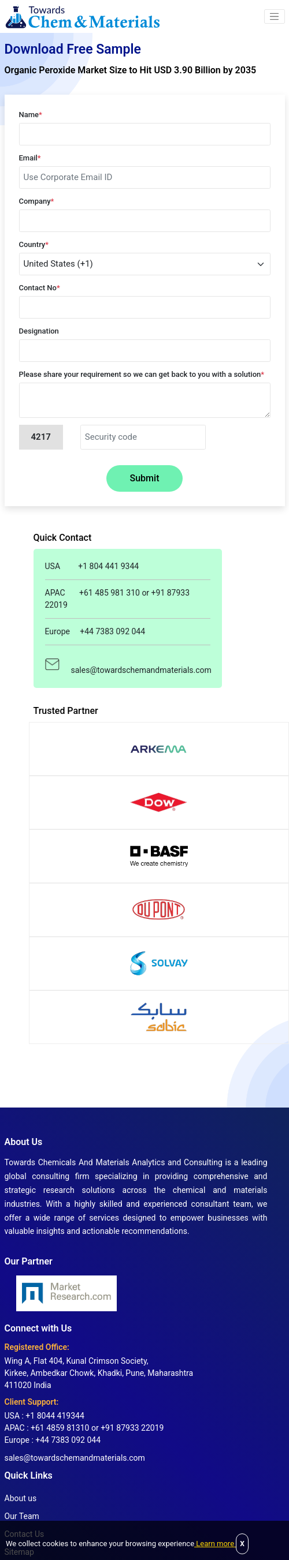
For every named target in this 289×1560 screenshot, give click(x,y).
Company (36, 201)
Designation (39, 331)
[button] (274, 16)
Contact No (39, 287)
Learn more (215, 1543)
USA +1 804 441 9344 (92, 566)
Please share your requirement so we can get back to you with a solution (142, 374)
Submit (145, 478)
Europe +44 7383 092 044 (95, 631)
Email (30, 158)
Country (34, 244)
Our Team (22, 1516)
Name (30, 114)
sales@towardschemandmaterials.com (127, 664)
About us (21, 1498)
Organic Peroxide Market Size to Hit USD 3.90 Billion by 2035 (131, 70)
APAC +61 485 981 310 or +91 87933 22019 (117, 598)
